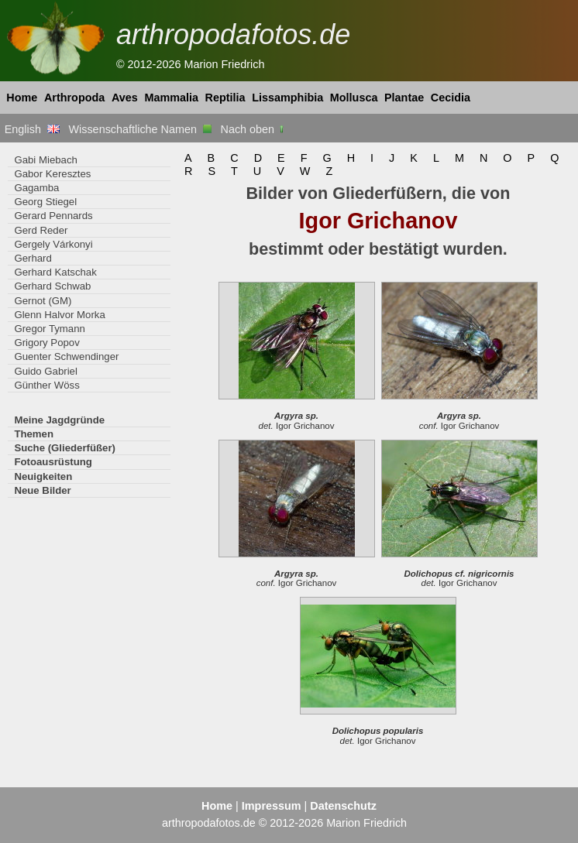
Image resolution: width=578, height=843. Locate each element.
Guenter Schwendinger (66, 356)
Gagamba (36, 188)
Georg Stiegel (45, 201)
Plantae (404, 97)
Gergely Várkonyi (53, 244)
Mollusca (354, 97)
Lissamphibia (287, 97)
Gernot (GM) (42, 301)
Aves (125, 97)
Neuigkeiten (43, 476)
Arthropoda (74, 97)
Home (21, 97)
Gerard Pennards (53, 215)
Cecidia (450, 97)
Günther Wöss (46, 385)
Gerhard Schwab (52, 286)
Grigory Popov (46, 342)
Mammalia (171, 97)
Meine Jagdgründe (59, 420)
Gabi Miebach (45, 160)
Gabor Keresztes (52, 174)
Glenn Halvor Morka (59, 314)
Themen (33, 434)
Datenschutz (343, 806)
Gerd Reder (40, 230)
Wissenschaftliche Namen (140, 129)
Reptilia (225, 97)
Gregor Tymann (49, 328)
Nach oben (254, 129)
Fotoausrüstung (52, 462)
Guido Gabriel (45, 371)
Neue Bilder (42, 490)
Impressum (271, 806)
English (32, 129)
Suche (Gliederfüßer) (64, 448)
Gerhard (32, 258)
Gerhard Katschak (55, 272)
